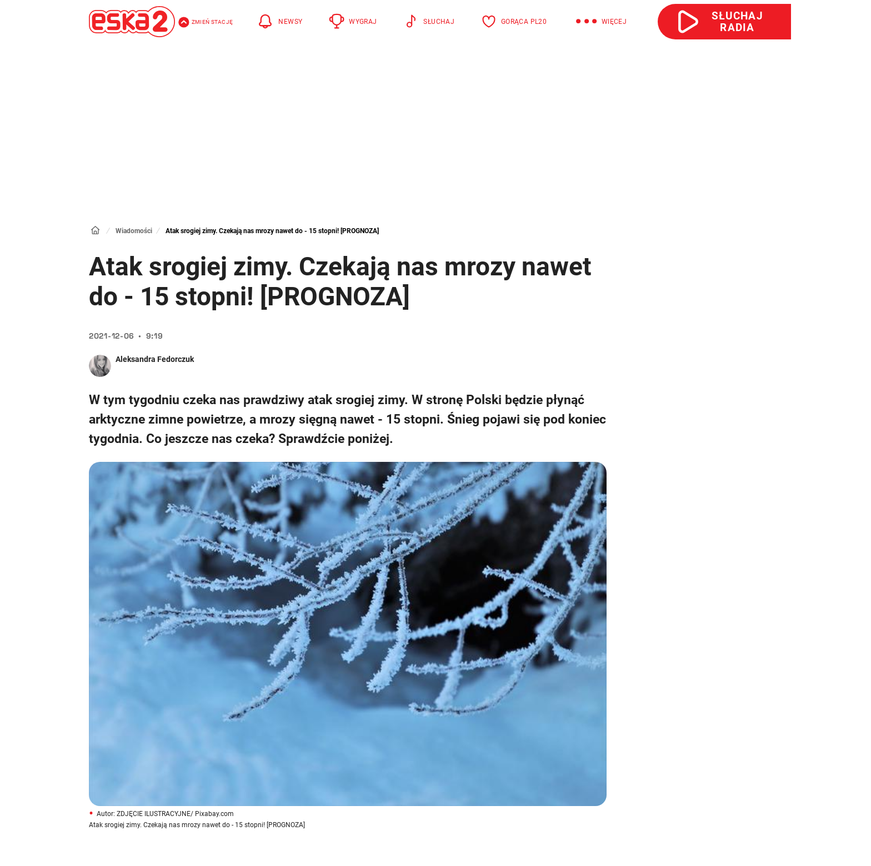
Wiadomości (134, 231)
